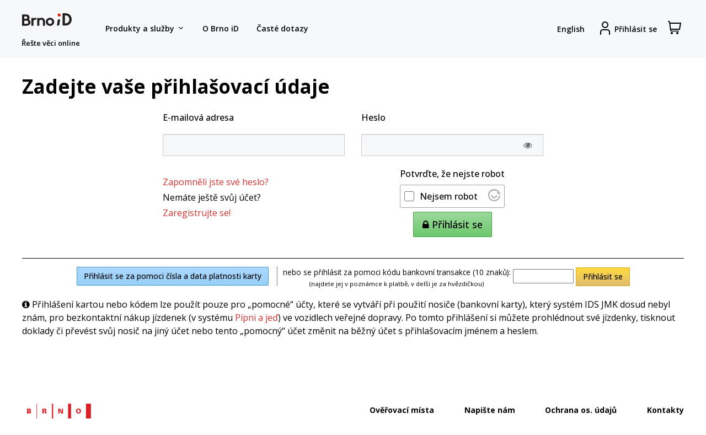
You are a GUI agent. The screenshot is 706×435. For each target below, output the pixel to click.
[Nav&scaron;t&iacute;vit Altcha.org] (494, 198)
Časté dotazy (282, 28)
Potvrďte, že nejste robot (452, 173)
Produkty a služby (145, 28)
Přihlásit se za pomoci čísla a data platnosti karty (172, 276)
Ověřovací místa (402, 410)
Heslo (373, 117)
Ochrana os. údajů (581, 410)
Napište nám (489, 410)
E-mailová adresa (198, 117)
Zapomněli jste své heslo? (216, 182)
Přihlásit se (603, 276)
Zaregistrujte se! (197, 213)
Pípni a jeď (256, 318)
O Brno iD (220, 28)
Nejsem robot (449, 196)
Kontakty (665, 410)
